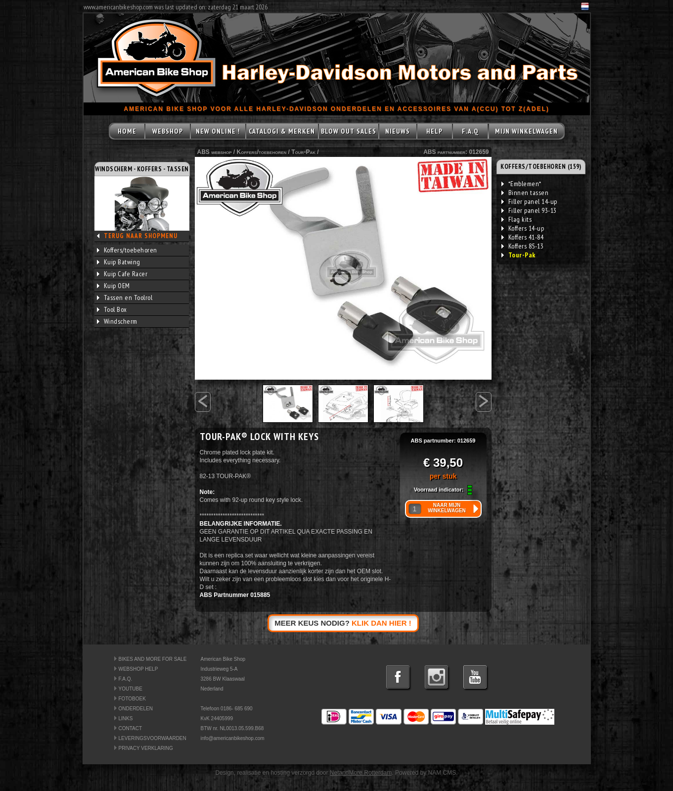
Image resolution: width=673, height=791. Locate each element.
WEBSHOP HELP (138, 669)
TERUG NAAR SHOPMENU (141, 236)
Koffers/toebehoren (127, 250)
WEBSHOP (167, 131)
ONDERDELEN (136, 708)
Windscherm (117, 321)
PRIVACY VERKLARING (146, 748)
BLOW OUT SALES (348, 131)
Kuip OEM (113, 285)
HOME (127, 131)
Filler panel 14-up (529, 201)
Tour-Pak (303, 151)
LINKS (126, 718)
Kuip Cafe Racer (122, 273)
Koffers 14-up (522, 228)
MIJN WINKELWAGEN (526, 131)
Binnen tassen (525, 192)
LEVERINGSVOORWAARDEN (152, 738)
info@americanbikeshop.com (233, 738)
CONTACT (130, 728)
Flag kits (516, 219)
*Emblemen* (521, 183)
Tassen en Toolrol (125, 297)
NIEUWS (397, 131)
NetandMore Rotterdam (361, 772)
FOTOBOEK (132, 698)
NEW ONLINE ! (218, 131)
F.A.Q (470, 131)
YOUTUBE (130, 689)
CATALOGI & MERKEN (282, 131)
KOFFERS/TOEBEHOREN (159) (540, 166)
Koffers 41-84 (522, 237)
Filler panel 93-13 (529, 210)
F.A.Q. (126, 679)
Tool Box (112, 309)
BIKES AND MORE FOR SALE (153, 659)
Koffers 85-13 (522, 246)
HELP (434, 131)
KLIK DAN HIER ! (381, 623)
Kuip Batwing (118, 261)
